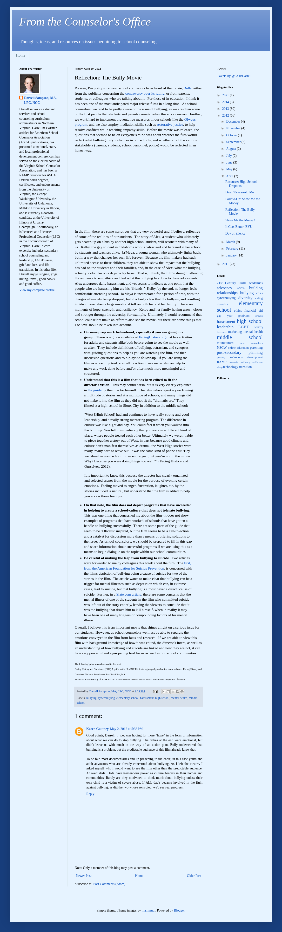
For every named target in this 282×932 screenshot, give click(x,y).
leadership (225, 327)
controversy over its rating (144, 93)
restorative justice (170, 124)
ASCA (241, 288)
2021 (226, 95)
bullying (91, 698)
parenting (256, 347)
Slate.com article (128, 594)
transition (245, 367)
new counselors (251, 343)
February (232, 248)
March (231, 242)
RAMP (222, 362)
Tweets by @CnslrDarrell (234, 76)
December (233, 121)
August (231, 149)
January (231, 255)
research (233, 362)
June (229, 162)
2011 (226, 264)
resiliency (245, 362)
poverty (221, 357)
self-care (257, 362)
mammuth (148, 910)
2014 (226, 102)
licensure (222, 331)
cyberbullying (106, 698)
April (230, 176)
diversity (245, 297)
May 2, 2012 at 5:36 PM (126, 729)
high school (162, 698)
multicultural (225, 343)
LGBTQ (258, 327)
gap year (224, 315)
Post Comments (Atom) (109, 884)
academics (256, 283)
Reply (90, 794)
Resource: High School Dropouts (241, 184)
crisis (259, 293)
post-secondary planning (240, 352)
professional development (246, 357)
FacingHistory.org (152, 337)
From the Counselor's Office (85, 21)
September (233, 142)
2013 (226, 109)
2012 (226, 115)
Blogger (179, 910)
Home (20, 55)
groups (259, 315)
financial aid (253, 310)
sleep (219, 367)
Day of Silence (235, 233)
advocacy (224, 288)
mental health (179, 698)
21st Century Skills (231, 283)
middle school (240, 337)
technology (230, 367)
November (233, 128)
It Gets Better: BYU (238, 227)
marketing (235, 332)
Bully (188, 88)
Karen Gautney (97, 729)
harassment (147, 698)
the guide (94, 390)
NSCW (222, 347)
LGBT (243, 327)
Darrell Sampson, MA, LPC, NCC (40, 100)
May (229, 169)
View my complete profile (37, 290)
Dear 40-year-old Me (239, 192)
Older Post (194, 876)
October (232, 135)
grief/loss (243, 315)
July (229, 156)
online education (238, 347)
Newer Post (84, 876)
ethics (238, 310)
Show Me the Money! (240, 220)
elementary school (127, 698)
